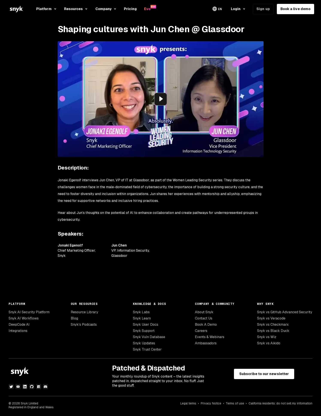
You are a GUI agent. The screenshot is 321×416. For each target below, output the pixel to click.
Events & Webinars (209, 337)
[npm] (38, 386)
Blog (74, 318)
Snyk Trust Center (147, 349)
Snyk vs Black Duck (273, 330)
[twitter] (11, 386)
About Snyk (204, 312)
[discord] (45, 386)
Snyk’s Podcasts (84, 324)
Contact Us (203, 318)
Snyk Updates (144, 343)
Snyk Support (144, 330)
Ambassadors (206, 343)
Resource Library (84, 312)
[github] (31, 386)
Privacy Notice (211, 403)
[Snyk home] (16, 8)
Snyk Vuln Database (149, 337)
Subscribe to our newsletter (264, 374)
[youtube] (18, 386)
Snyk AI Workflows (24, 318)
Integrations (18, 330)
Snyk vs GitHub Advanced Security (284, 312)
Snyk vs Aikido (268, 343)
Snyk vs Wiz (266, 337)
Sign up (263, 9)
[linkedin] (24, 386)
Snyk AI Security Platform (29, 312)
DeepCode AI (19, 324)
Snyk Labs (141, 312)
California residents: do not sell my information (280, 403)
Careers (201, 330)
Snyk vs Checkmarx (273, 324)
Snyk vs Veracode (271, 318)
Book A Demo (206, 324)
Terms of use (235, 403)
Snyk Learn (142, 318)
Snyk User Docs (145, 324)
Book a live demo (295, 9)
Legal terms (188, 403)
